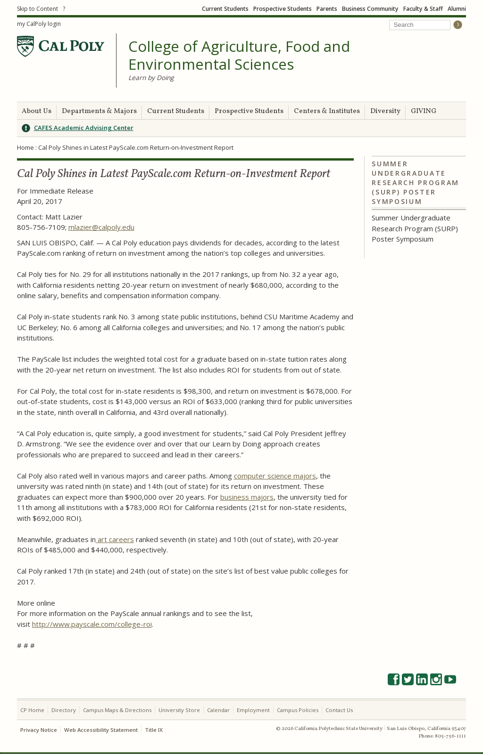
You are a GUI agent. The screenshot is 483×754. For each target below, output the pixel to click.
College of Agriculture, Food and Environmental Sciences (239, 55)
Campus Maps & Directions (117, 709)
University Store (179, 709)
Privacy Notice (38, 729)
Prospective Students (282, 9)
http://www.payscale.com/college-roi (92, 624)
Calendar (218, 709)
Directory (63, 709)
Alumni (457, 9)
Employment (253, 709)
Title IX (154, 729)
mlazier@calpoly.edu (101, 227)
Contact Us (339, 709)
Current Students (225, 9)
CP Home (32, 709)
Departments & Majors (99, 111)
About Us (36, 111)
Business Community (370, 9)
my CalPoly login (39, 24)
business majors (247, 497)
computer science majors (275, 475)
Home (25, 147)
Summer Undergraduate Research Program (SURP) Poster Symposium (415, 182)
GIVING (423, 111)
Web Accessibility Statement (101, 729)
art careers (115, 539)
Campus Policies (297, 709)
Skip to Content (37, 9)
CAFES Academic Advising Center (83, 127)
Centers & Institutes (327, 111)
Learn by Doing (151, 77)
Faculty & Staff (423, 9)
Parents (326, 9)
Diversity (385, 111)
